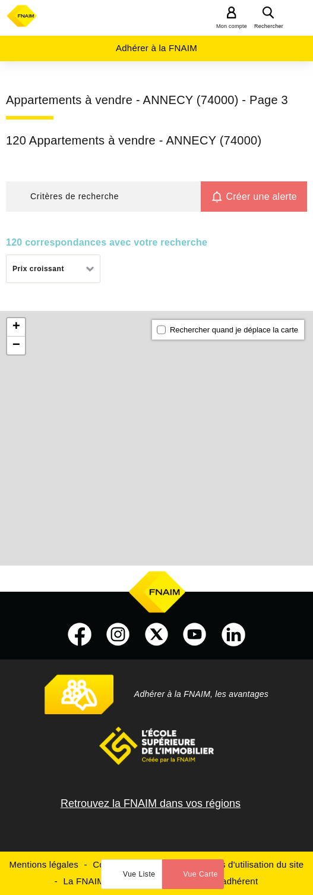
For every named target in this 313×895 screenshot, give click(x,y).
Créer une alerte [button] (261, 196)
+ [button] (16, 327)
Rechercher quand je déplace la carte (234, 329)
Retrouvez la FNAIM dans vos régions (151, 803)
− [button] (16, 345)
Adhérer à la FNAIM (156, 48)
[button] (103, 196)
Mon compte (231, 26)
